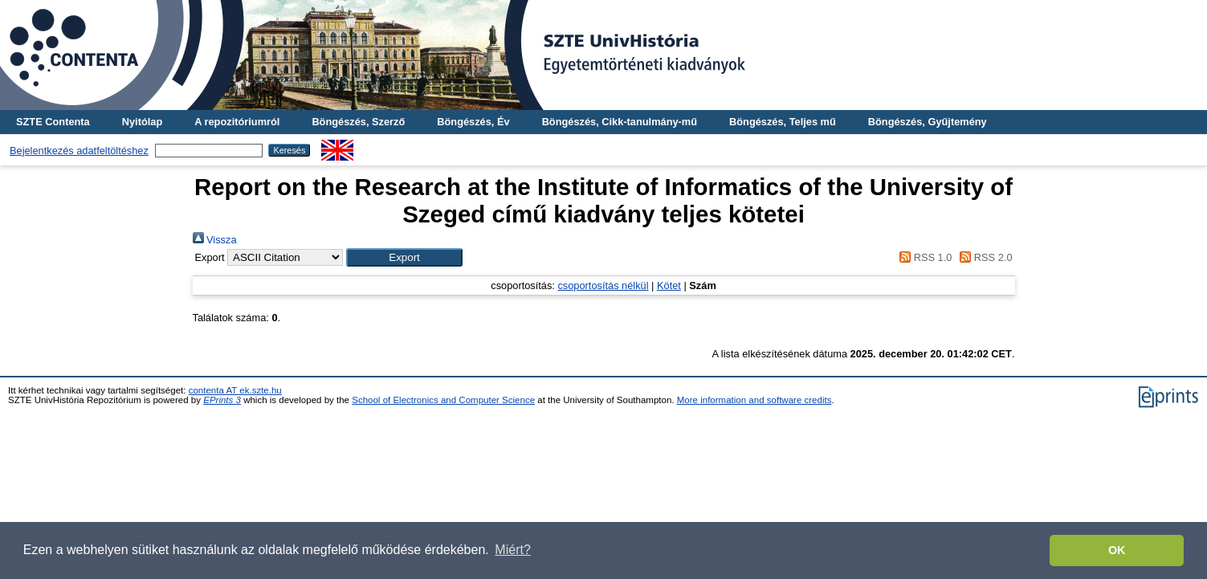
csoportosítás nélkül (602, 285)
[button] (404, 257)
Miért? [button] (512, 550)
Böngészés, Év (473, 122)
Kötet (669, 285)
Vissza (215, 240)
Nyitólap (142, 122)
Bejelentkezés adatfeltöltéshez (79, 151)
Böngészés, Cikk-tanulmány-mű (619, 122)
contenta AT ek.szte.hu (235, 390)
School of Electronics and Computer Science (443, 400)
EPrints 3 (222, 400)
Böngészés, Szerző (358, 122)
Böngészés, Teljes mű (782, 122)
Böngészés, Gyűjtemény (927, 122)
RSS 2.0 (984, 257)
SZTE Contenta (53, 122)
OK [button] (1117, 550)
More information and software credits (754, 400)
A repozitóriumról (236, 122)
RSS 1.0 (923, 257)
